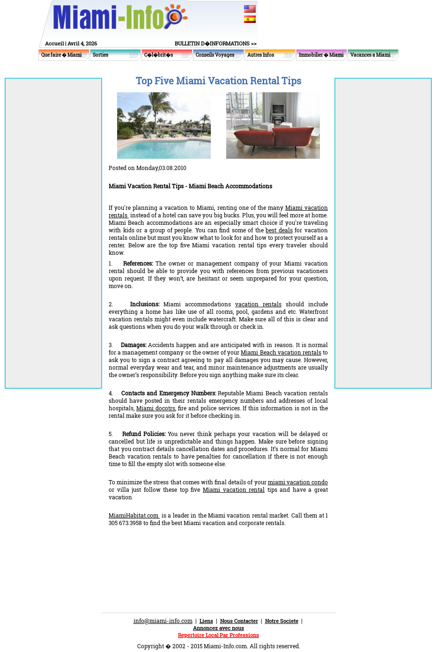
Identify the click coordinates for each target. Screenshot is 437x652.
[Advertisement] (218, 552)
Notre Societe (281, 620)
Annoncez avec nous (218, 627)
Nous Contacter (239, 620)
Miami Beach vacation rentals (281, 352)
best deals (279, 230)
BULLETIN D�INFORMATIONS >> (216, 43)
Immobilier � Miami (321, 55)
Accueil (54, 43)
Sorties (100, 55)
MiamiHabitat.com (134, 515)
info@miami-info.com (163, 620)
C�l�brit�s (158, 55)
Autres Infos (260, 55)
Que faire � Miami (61, 55)
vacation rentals (258, 304)
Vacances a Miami (370, 55)
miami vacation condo (298, 482)
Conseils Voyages (215, 55)
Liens (206, 620)
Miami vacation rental (234, 489)
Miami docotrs (155, 408)
